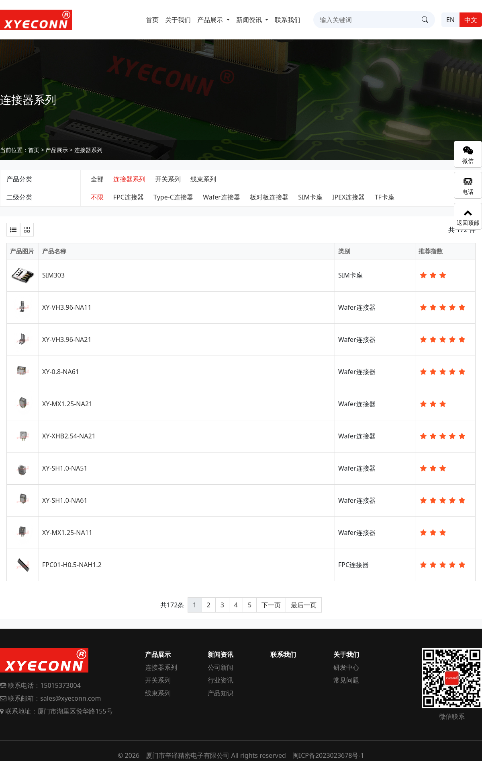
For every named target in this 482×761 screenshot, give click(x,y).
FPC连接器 (128, 197)
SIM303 (53, 275)
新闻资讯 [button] (249, 19)
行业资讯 (220, 680)
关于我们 (178, 19)
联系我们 (287, 19)
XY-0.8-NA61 (60, 371)
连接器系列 (88, 150)
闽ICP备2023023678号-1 (328, 755)
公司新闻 (220, 667)
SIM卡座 (310, 197)
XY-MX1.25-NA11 (67, 532)
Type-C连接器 (173, 197)
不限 (97, 197)
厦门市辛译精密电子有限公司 (187, 755)
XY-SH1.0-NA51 (65, 468)
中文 (470, 19)
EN (450, 19)
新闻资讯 (220, 654)
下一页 (271, 605)
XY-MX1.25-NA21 (67, 403)
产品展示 (56, 150)
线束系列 (203, 179)
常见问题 (346, 680)
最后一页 (304, 605)
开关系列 (168, 179)
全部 (97, 179)
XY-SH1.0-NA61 (65, 500)
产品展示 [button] (211, 19)
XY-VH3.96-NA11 (67, 307)
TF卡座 (384, 197)
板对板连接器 (269, 197)
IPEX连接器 (348, 197)
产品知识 (220, 693)
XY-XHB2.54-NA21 (69, 436)
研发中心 (346, 667)
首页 (152, 19)
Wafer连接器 (221, 197)
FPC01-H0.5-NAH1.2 (72, 564)
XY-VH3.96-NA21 (67, 339)
